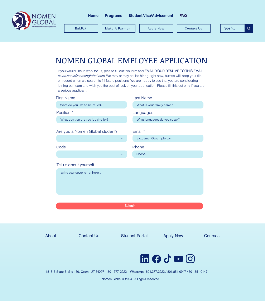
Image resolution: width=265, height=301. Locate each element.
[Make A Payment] (118, 28)
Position (63, 113)
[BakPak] (81, 28)
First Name (65, 98)
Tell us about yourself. (75, 165)
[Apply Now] (156, 28)
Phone (138, 147)
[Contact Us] (194, 28)
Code (61, 147)
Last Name (142, 98)
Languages (142, 113)
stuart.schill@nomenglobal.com (81, 76)
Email (137, 131)
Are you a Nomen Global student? (86, 131)
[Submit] (129, 206)
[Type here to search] (229, 28)
